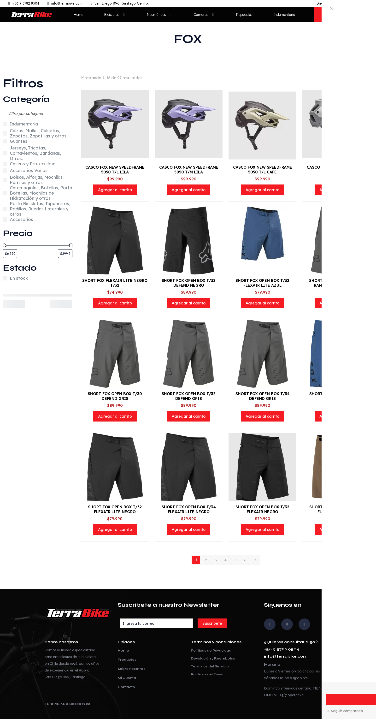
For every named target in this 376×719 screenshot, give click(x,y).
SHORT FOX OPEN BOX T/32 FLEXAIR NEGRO (262, 509)
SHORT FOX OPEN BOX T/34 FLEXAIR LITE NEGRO (189, 509)
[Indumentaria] (5, 124)
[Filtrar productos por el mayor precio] (65, 253)
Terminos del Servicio (210, 666)
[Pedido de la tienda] (352, 78)
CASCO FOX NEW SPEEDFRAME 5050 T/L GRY (336, 169)
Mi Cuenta (127, 678)
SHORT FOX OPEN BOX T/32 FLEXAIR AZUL (336, 396)
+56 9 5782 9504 (281, 649)
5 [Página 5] (235, 560)
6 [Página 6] (245, 560)
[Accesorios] (5, 219)
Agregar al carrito (115, 189)
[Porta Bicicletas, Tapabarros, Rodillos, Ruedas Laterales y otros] (5, 209)
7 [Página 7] (255, 560)
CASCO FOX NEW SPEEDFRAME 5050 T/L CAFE (262, 169)
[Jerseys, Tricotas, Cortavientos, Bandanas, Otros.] (5, 153)
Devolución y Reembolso (213, 658)
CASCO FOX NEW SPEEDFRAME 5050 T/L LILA (114, 169)
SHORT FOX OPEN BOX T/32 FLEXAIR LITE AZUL (262, 283)
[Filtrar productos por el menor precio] (10, 253)
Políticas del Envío (207, 674)
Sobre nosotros (131, 669)
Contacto (126, 687)
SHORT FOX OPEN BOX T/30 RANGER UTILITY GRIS (336, 283)
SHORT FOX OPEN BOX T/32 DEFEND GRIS (189, 396)
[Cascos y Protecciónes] (5, 164)
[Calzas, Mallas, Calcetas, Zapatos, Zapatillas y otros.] (5, 133)
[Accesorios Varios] (5, 170)
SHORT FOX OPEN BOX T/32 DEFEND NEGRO (189, 283)
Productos (127, 660)
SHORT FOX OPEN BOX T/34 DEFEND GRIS (262, 396)
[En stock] (5, 278)
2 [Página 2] (206, 560)
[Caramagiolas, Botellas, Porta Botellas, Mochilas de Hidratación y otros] (5, 193)
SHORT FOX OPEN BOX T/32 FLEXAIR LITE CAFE (336, 509)
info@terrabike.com (285, 656)
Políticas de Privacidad (211, 651)
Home (123, 651)
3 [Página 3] (216, 560)
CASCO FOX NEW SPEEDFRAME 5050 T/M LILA (188, 169)
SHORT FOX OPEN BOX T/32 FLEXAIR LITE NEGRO (115, 509)
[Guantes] (5, 141)
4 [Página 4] (225, 560)
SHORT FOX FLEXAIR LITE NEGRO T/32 (114, 283)
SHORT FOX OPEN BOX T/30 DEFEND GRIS (115, 396)
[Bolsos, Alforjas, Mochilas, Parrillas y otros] (5, 180)
